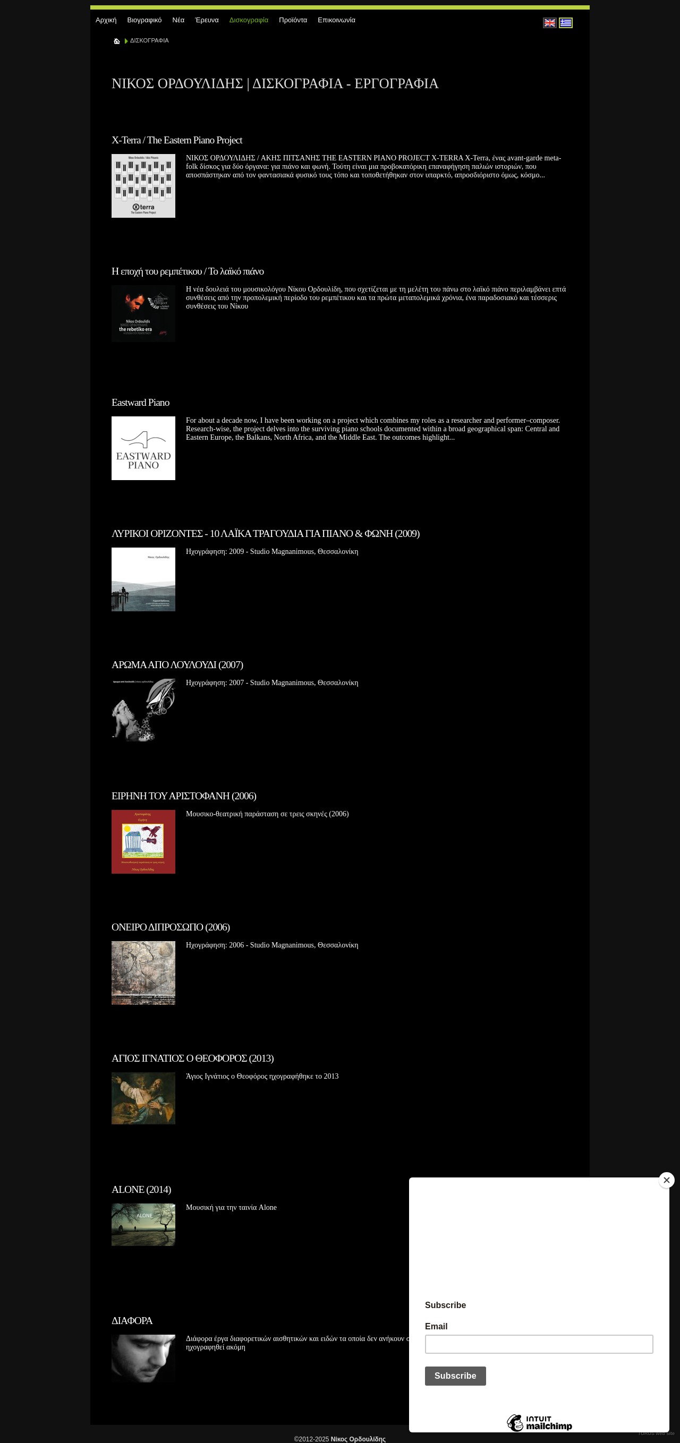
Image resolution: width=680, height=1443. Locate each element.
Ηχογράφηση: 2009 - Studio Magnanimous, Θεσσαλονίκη (272, 552)
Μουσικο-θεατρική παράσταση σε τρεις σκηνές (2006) (267, 814)
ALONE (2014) (141, 1189)
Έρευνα (207, 20)
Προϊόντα (293, 20)
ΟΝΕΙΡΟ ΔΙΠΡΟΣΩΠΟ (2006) (171, 927)
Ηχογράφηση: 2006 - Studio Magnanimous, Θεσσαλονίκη (272, 945)
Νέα (179, 20)
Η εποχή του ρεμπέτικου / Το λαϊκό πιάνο (188, 271)
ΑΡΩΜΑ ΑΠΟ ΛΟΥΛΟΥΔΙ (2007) (177, 664)
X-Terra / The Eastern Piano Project (177, 140)
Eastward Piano (140, 402)
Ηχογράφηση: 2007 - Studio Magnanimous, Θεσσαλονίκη (272, 683)
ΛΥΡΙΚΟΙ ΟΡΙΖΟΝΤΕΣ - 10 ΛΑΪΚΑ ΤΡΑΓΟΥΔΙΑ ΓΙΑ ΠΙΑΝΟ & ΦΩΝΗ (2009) (266, 533)
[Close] (667, 1180)
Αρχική (106, 20)
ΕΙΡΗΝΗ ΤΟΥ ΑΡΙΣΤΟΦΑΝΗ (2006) (184, 795)
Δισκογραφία (249, 20)
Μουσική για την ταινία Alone (231, 1207)
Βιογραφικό (145, 20)
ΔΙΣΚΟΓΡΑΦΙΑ (149, 40)
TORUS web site (656, 1433)
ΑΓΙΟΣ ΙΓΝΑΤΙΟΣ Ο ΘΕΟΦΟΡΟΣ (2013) (193, 1058)
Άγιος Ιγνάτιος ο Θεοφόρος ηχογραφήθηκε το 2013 (262, 1076)
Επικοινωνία (336, 20)
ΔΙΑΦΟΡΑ (132, 1320)
